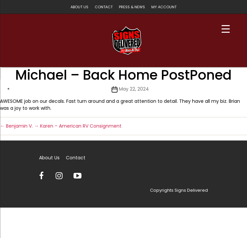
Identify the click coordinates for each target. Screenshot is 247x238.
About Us (79, 7)
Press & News (132, 7)
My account (163, 7)
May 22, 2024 (134, 89)
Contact (104, 7)
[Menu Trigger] (226, 29)
